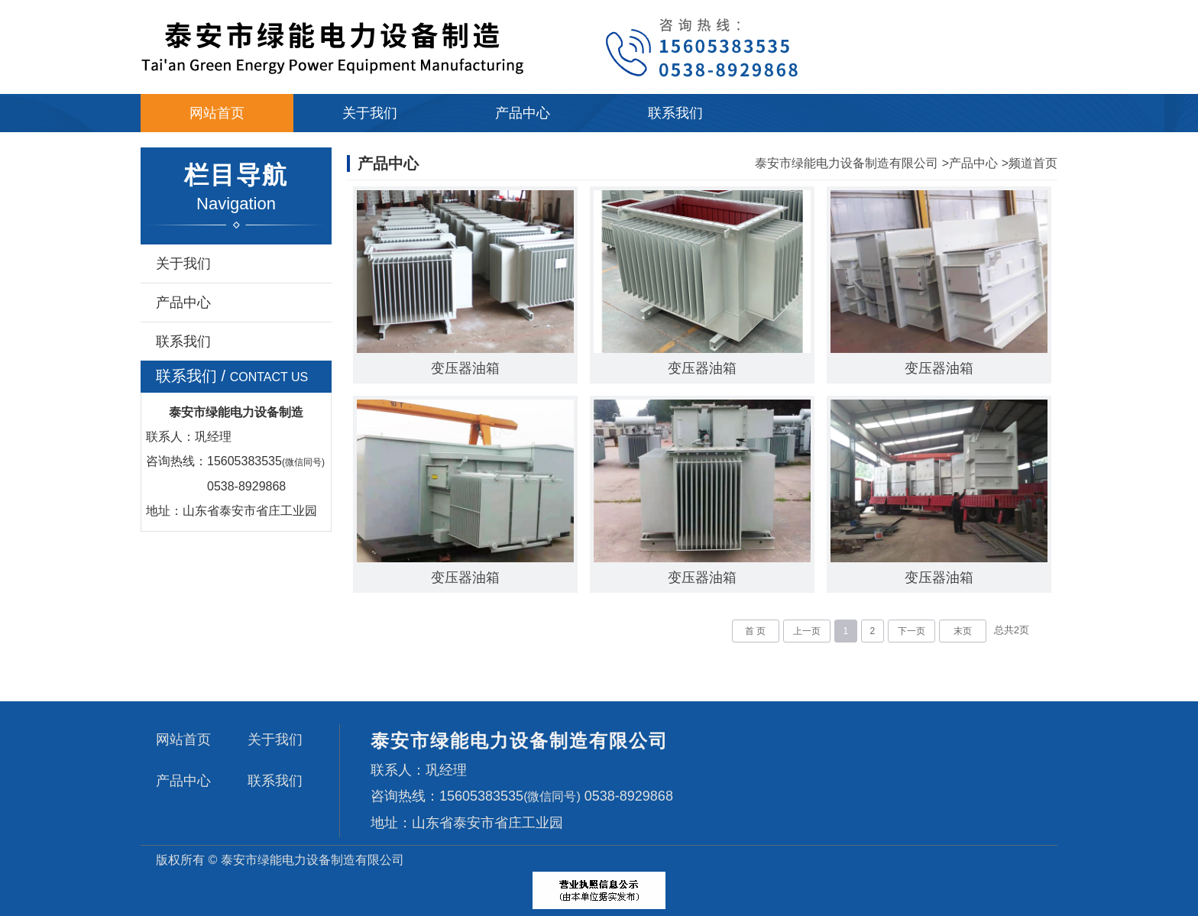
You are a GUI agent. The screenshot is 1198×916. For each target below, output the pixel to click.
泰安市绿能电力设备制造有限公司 (846, 163)
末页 (963, 631)
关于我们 (369, 113)
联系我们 (675, 113)
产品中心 (522, 113)
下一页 (911, 631)
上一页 (807, 631)
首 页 (755, 631)
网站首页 (216, 113)
